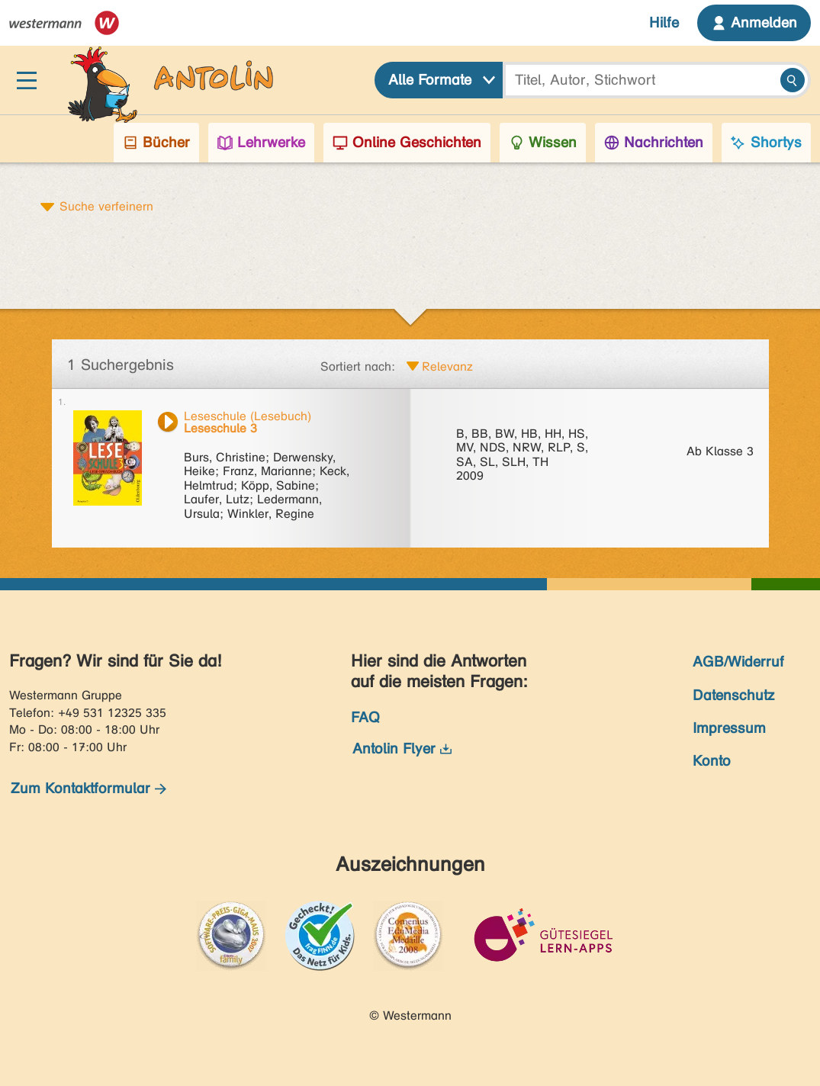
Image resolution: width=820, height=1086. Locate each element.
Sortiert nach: (357, 366)
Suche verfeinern (106, 206)
